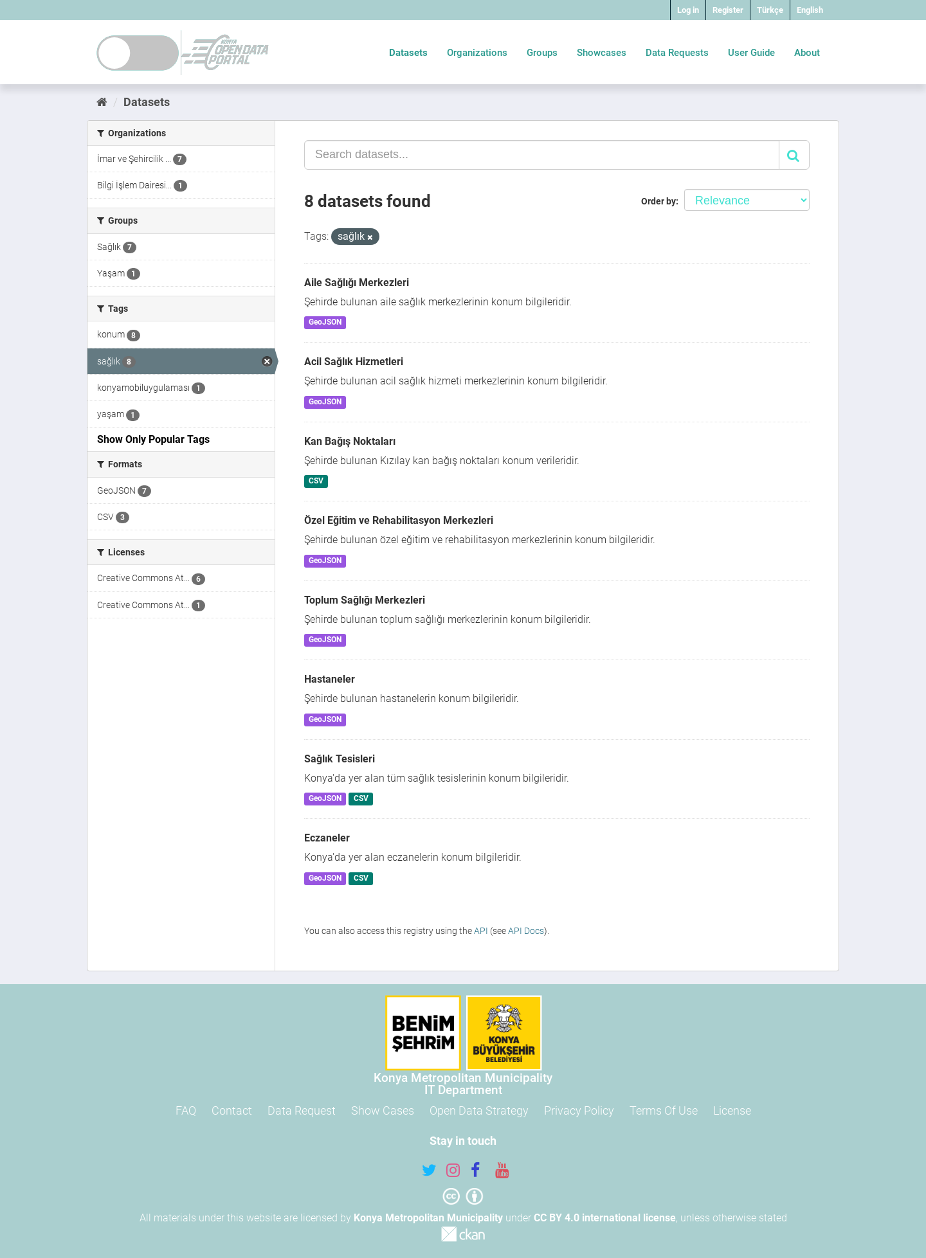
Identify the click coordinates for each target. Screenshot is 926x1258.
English (810, 10)
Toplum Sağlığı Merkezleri (364, 600)
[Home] (101, 102)
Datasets (408, 52)
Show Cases (382, 1110)
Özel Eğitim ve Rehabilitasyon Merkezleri (398, 520)
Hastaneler (329, 679)
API (481, 931)
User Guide (751, 52)
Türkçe (770, 10)
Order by (658, 201)
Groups (542, 52)
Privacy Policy (579, 1110)
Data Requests (677, 52)
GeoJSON (325, 322)
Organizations (477, 52)
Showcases (601, 52)
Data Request (302, 1110)
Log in (688, 10)
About (807, 52)
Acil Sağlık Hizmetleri (353, 361)
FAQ (186, 1110)
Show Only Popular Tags (153, 439)
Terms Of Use (664, 1110)
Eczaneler (327, 838)
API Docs (526, 931)
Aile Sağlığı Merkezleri (356, 282)
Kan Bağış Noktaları (349, 441)
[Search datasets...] (541, 155)
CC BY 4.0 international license (605, 1218)
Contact (232, 1110)
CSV (316, 481)
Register (728, 10)
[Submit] (794, 155)
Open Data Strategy (479, 1110)
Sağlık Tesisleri (339, 759)
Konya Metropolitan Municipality (428, 1218)
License (732, 1110)
